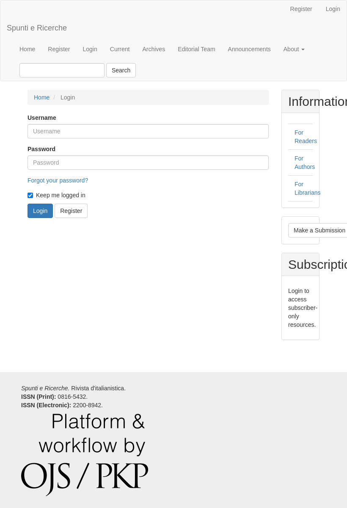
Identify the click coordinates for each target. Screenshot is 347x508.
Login (333, 9)
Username (42, 117)
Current (120, 49)
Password (41, 149)
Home (27, 49)
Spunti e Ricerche (37, 28)
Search (121, 70)
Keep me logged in (56, 195)
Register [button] (71, 210)
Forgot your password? (58, 180)
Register (301, 9)
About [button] (294, 49)
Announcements (249, 49)
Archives (153, 49)
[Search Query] (62, 70)
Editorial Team (196, 49)
